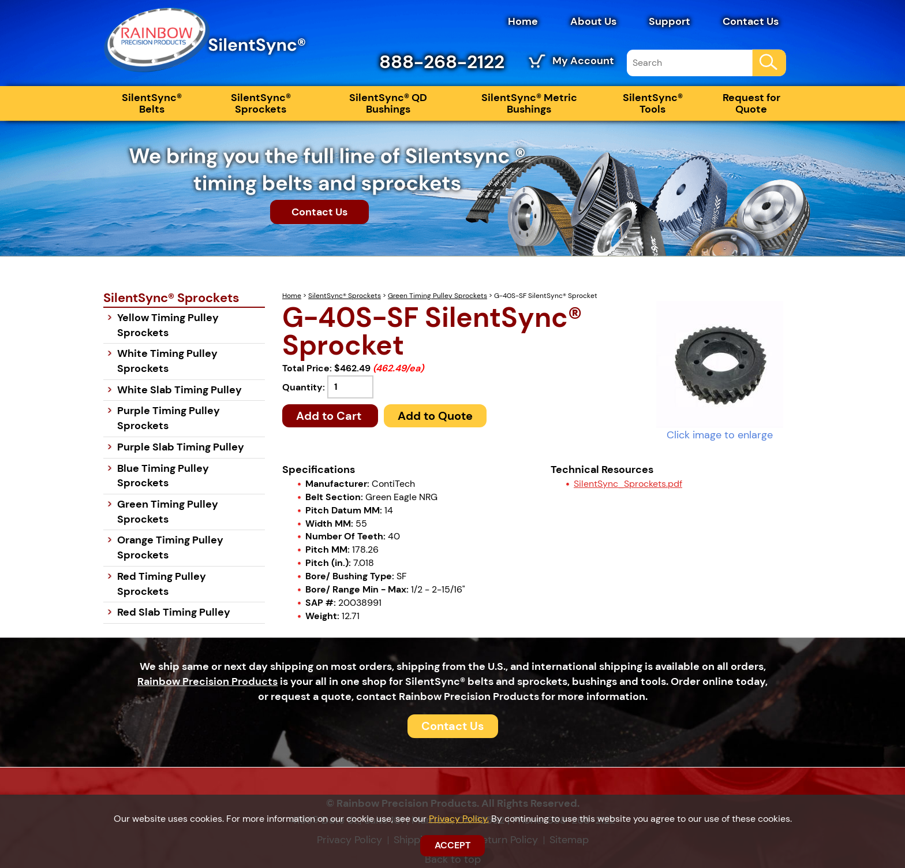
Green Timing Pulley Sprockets (437, 295)
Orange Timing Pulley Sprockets (170, 547)
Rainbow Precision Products (207, 681)
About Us (593, 21)
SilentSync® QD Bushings (388, 103)
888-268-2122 (441, 62)
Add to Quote (435, 415)
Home (523, 21)
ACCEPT (452, 845)
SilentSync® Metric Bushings (529, 103)
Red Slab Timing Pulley (173, 612)
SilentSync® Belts (152, 103)
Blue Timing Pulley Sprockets (163, 475)
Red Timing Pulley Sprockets (161, 583)
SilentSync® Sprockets (261, 103)
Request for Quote (751, 103)
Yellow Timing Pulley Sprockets (168, 325)
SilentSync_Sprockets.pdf (628, 484)
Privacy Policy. (459, 819)
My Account (583, 61)
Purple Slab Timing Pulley (180, 447)
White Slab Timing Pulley (179, 390)
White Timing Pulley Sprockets (167, 361)
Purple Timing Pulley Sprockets (168, 418)
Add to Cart (330, 415)
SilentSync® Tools (653, 103)
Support (669, 21)
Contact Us (751, 21)
